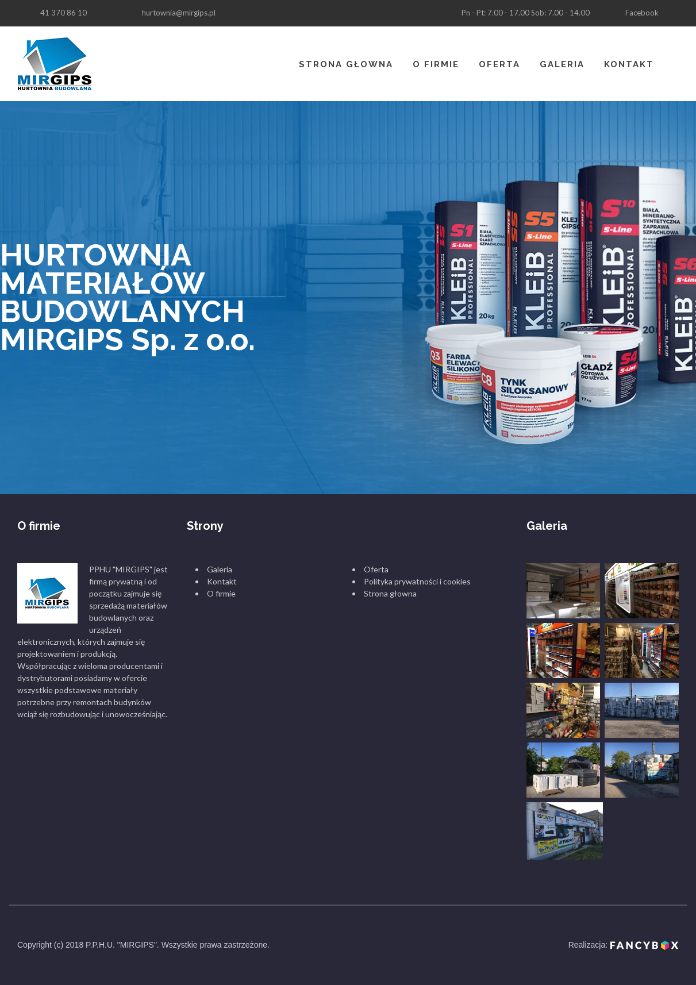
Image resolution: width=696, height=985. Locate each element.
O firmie (436, 64)
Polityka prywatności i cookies (417, 581)
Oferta (499, 64)
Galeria (562, 64)
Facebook (642, 12)
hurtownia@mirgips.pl (179, 12)
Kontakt (629, 64)
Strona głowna (346, 64)
